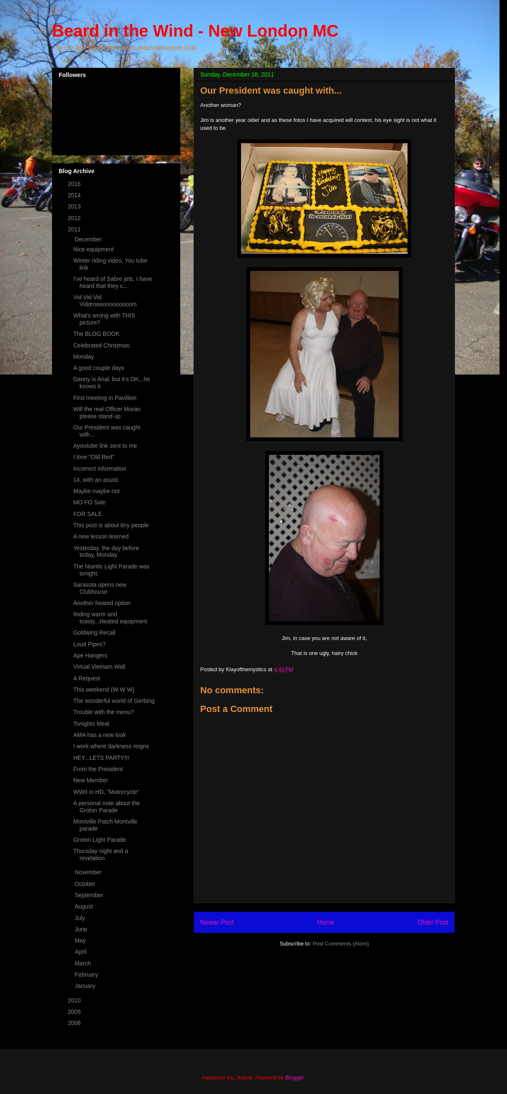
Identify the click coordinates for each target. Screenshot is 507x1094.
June (82, 929)
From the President (98, 769)
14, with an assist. (96, 479)
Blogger (294, 1077)
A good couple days (98, 368)
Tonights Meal (91, 723)
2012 (75, 218)
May (81, 940)
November (89, 872)
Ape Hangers (90, 655)
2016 (75, 184)
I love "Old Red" (93, 457)
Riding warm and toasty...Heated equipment (110, 618)
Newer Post (217, 922)
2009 (75, 1011)
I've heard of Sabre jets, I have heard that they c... (112, 282)
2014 (75, 195)
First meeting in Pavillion (105, 397)
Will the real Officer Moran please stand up (107, 412)
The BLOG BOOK (96, 333)
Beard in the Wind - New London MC (195, 31)
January (86, 985)
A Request (86, 678)
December (89, 239)
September (89, 895)
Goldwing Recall (94, 632)
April (81, 951)
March (83, 963)
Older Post (433, 922)
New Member (90, 780)
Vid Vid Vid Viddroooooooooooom (105, 301)
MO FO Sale (89, 502)
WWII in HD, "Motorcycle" (106, 792)
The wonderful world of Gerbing (113, 700)
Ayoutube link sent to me (105, 445)
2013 (75, 206)
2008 (75, 1023)
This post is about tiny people (111, 525)
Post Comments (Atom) (341, 943)
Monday (83, 356)
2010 (75, 1000)
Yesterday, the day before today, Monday (106, 551)
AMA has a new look (99, 735)
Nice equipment (93, 249)
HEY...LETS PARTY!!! (101, 757)
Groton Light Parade (99, 839)
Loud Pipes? (89, 644)
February (87, 974)
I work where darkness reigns (111, 746)
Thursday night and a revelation (100, 854)
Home (326, 922)
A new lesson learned (101, 536)
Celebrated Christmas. (102, 345)
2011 (75, 229)
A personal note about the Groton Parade (106, 807)
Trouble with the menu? (103, 712)
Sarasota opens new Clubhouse (100, 588)
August (84, 906)
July (81, 918)
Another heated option (102, 603)
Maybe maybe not (96, 491)
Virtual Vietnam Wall (99, 666)
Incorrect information (100, 468)
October (86, 884)
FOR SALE (87, 514)
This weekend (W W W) (103, 689)
